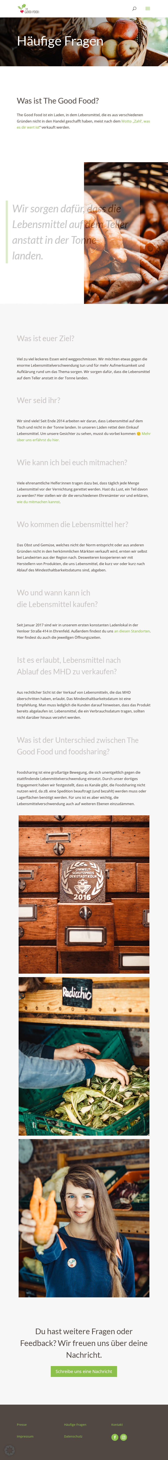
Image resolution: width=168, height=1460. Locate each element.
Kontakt (117, 1425)
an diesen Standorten (132, 631)
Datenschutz (73, 1436)
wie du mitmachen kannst (38, 501)
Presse (22, 1425)
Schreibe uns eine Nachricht (84, 1371)
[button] (9, 1450)
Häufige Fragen (75, 1425)
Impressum (25, 1436)
